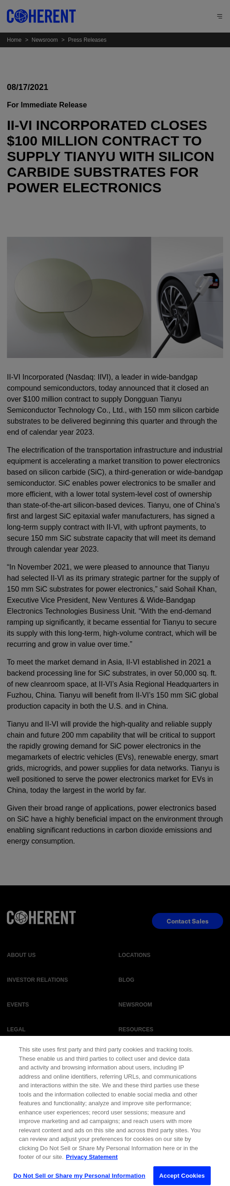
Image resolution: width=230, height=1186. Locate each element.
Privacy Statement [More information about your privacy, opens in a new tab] (92, 1161)
